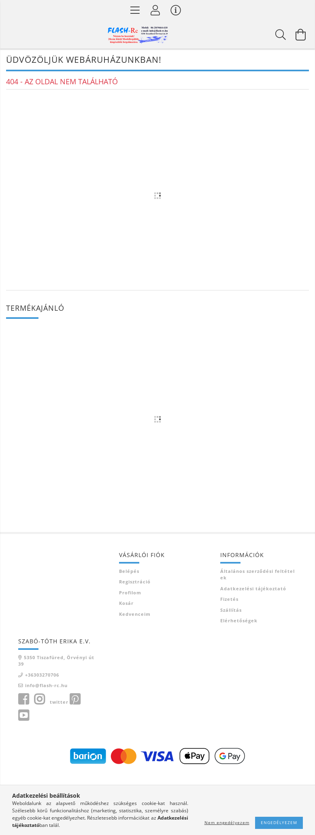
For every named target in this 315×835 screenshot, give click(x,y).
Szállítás (231, 610)
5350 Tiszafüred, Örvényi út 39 (56, 660)
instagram (39, 699)
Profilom (130, 592)
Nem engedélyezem (226, 822)
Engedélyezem (279, 822)
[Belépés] (155, 10)
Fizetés (229, 599)
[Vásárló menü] (176, 10)
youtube (23, 715)
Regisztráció (135, 582)
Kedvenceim (135, 614)
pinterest (75, 699)
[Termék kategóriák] (135, 10)
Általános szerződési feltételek (257, 574)
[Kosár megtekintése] (301, 34)
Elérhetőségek (239, 620)
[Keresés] (280, 34)
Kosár (126, 603)
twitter (59, 702)
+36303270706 (42, 675)
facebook (23, 699)
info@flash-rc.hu (46, 685)
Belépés (129, 571)
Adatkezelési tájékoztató (253, 588)
